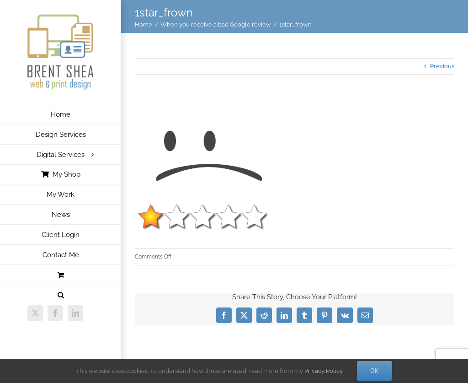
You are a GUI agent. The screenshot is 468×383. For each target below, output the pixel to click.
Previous (442, 66)
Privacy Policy (323, 370)
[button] (60, 295)
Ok (374, 371)
